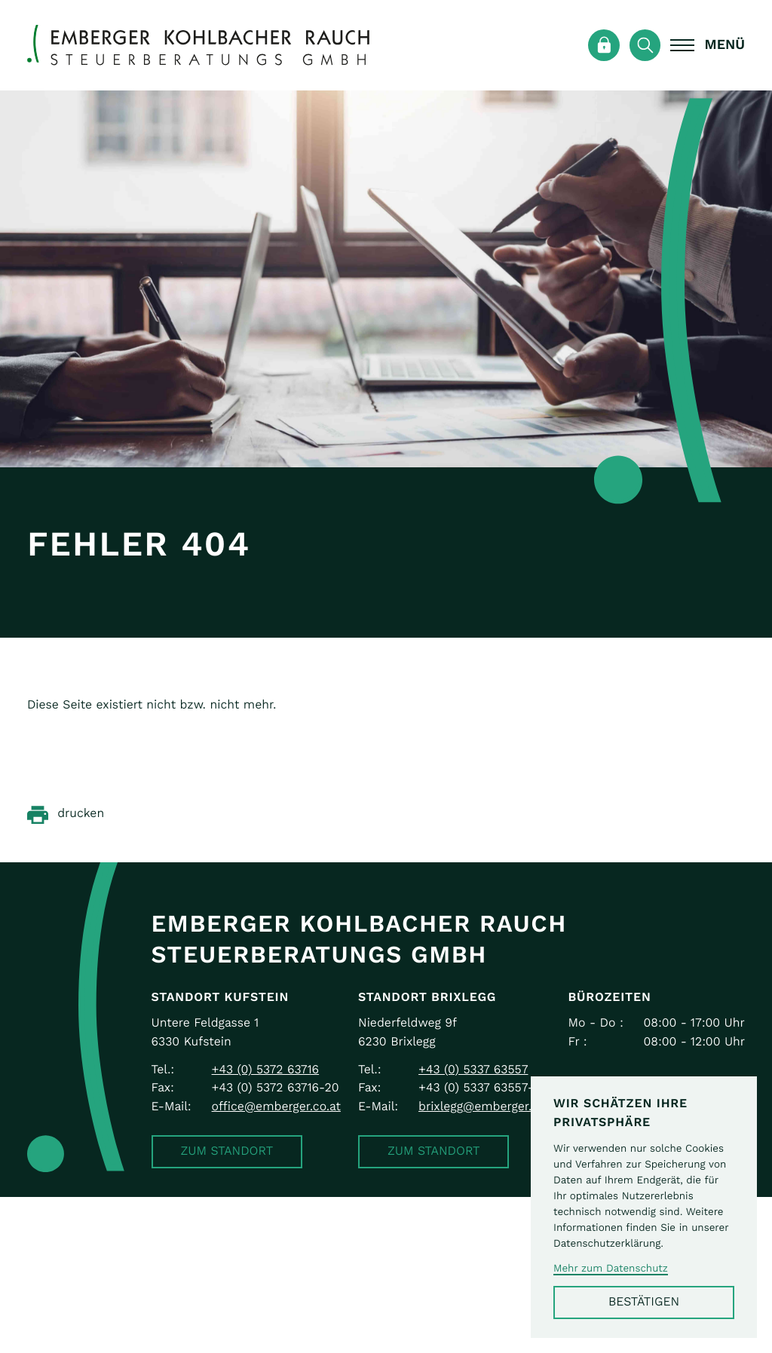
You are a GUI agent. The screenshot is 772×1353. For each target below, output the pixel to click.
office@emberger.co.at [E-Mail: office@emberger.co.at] (276, 1107)
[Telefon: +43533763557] (473, 1070)
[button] (227, 1151)
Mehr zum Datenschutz (610, 1268)
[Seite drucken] (65, 814)
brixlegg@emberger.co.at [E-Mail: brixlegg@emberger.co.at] (488, 1107)
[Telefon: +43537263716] (266, 1070)
